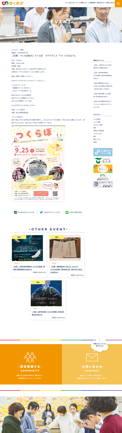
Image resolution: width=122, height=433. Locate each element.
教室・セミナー (98, 150)
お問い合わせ (105, 3)
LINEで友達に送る (75, 212)
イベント (54, 3)
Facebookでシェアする (26, 212)
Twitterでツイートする (52, 212)
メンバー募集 (98, 133)
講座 (94, 147)
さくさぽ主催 (98, 130)
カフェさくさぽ (98, 145)
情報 (94, 139)
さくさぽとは (42, 3)
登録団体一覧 (80, 3)
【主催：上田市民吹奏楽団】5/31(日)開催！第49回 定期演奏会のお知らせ (102, 78)
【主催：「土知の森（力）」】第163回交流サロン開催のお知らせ (102, 68)
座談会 (95, 153)
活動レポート (66, 3)
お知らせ (92, 3)
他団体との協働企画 (100, 142)
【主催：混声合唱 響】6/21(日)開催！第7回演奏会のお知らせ (102, 102)
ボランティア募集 (99, 136)
